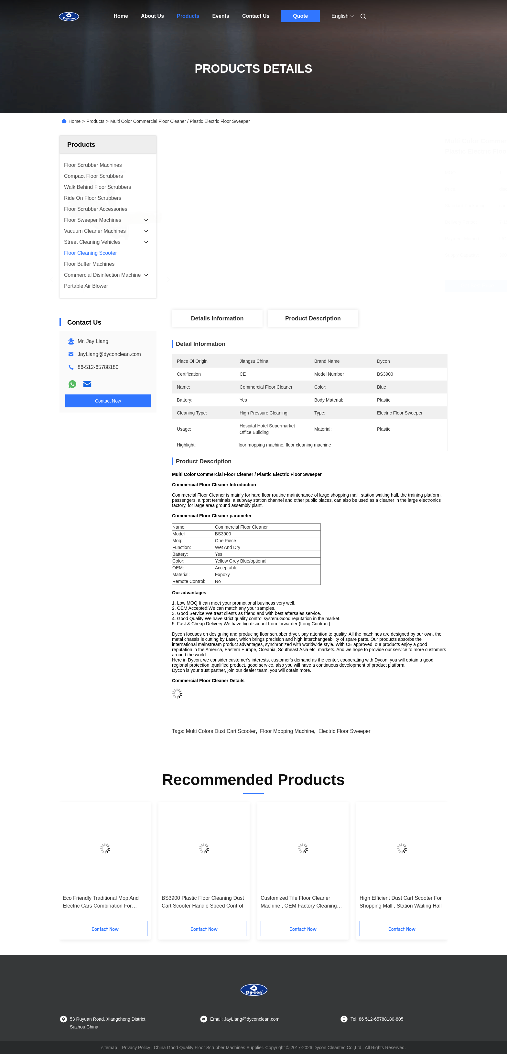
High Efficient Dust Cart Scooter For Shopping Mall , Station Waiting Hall (401, 902)
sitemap (109, 1047)
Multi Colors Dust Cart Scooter (221, 731)
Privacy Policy (136, 1047)
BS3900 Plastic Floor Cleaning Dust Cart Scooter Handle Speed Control (203, 902)
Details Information (217, 318)
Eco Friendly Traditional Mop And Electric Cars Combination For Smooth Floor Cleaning (101, 902)
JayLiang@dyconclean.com (109, 354)
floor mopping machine (287, 731)
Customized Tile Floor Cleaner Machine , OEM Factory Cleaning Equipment (299, 902)
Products (188, 16)
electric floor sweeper (344, 731)
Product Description (313, 318)
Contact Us (255, 16)
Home (121, 16)
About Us (152, 16)
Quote (300, 16)
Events (220, 16)
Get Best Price (344, 285)
